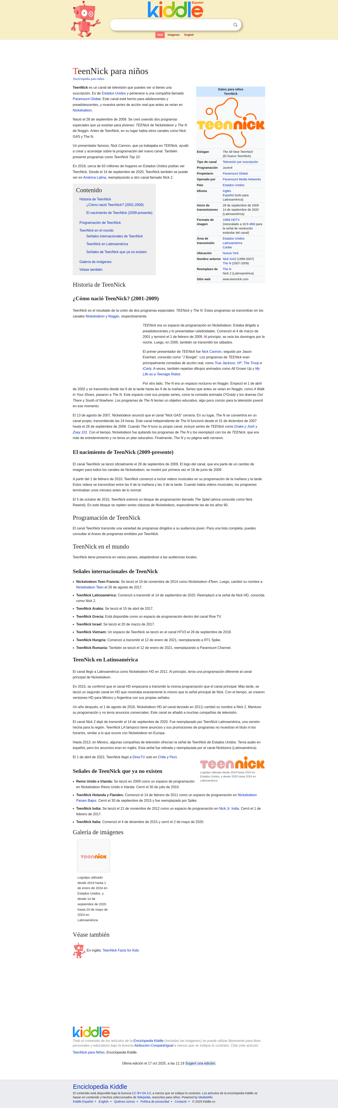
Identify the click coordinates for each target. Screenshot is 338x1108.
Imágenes (174, 34)
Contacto (181, 1101)
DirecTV (139, 757)
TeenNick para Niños (89, 1052)
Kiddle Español (83, 1101)
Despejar (226, 25)
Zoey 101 (80, 432)
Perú (173, 757)
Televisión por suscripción (240, 162)
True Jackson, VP (227, 363)
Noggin (113, 316)
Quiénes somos (124, 1101)
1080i (226, 219)
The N (227, 263)
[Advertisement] (169, 51)
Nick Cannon (212, 351)
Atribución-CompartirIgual (153, 1045)
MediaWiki (206, 1097)
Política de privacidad (155, 1101)
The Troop (251, 363)
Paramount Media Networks (242, 179)
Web (160, 34)
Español (228, 195)
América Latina (94, 177)
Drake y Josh (244, 426)
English (189, 34)
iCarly (147, 368)
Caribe (227, 247)
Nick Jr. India (229, 808)
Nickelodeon (82, 110)
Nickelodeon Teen (90, 587)
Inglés (227, 191)
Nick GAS (229, 259)
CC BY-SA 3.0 (141, 1093)
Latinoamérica (232, 243)
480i (252, 224)
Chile (162, 757)
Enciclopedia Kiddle (148, 1041)
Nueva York (231, 253)
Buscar (235, 25)
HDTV (235, 219)
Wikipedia (143, 1097)
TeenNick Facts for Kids (121, 950)
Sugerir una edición (200, 1063)
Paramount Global (235, 173)
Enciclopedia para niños (88, 78)
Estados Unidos (233, 185)
